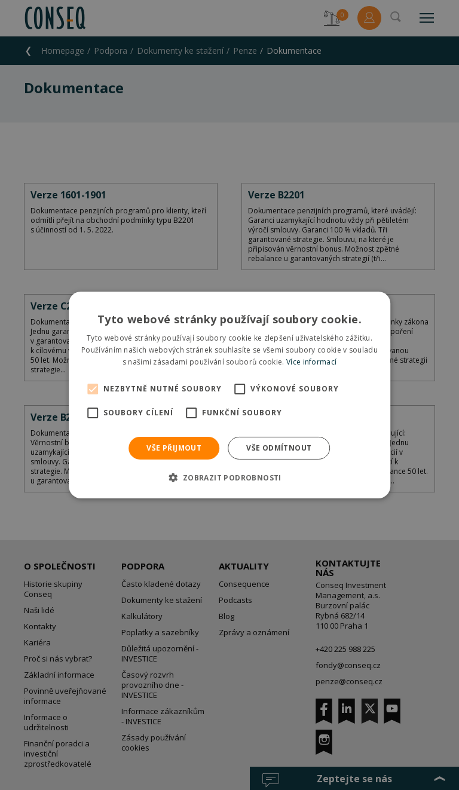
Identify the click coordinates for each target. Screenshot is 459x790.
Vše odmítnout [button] (278, 448)
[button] (229, 477)
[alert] (229, 395)
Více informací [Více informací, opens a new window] (311, 362)
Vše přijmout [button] (173, 448)
